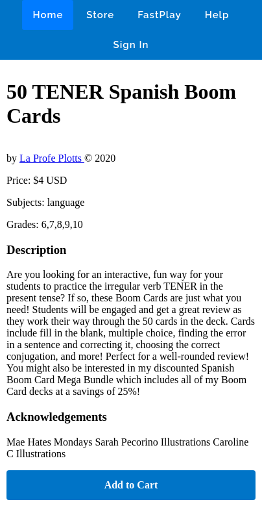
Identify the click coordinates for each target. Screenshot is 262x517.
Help (217, 15)
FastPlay (159, 15)
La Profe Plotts (51, 158)
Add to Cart (131, 484)
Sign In (131, 45)
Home (47, 15)
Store (100, 15)
